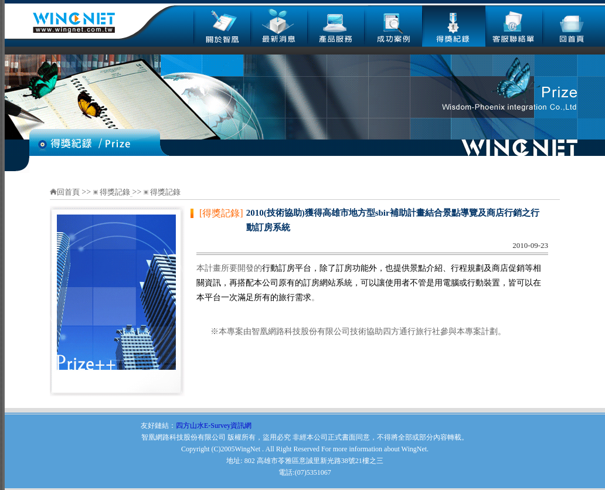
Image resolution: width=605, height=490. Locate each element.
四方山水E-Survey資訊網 (213, 425)
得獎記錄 (115, 192)
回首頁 (69, 192)
